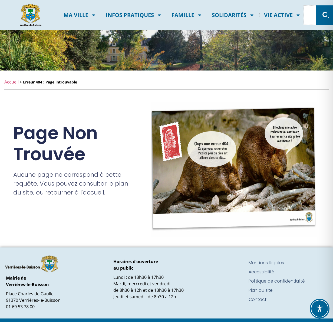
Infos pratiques (134, 15)
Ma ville (80, 15)
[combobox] (310, 15)
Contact (257, 299)
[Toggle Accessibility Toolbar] (319, 308)
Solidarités (233, 15)
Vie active (282, 15)
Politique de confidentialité (277, 281)
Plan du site (261, 290)
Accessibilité (261, 272)
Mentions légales (266, 263)
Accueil (11, 82)
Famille (187, 15)
